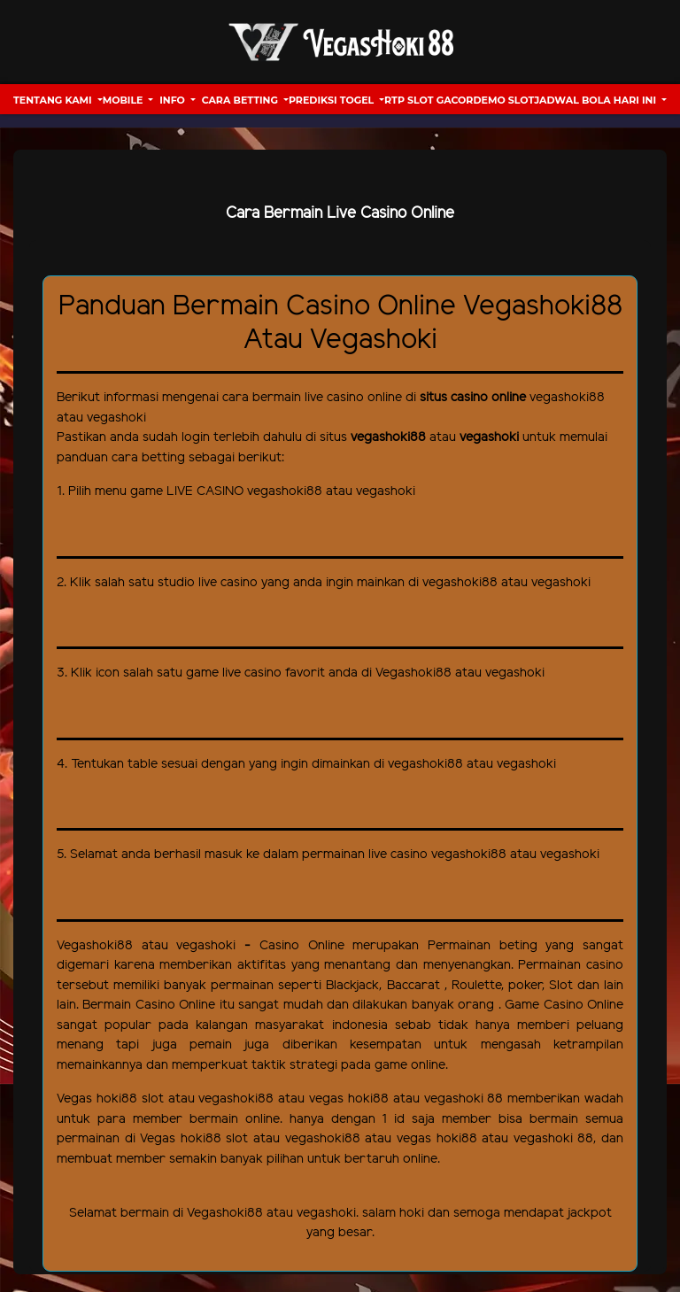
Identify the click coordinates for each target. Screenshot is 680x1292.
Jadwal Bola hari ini (596, 100)
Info (173, 100)
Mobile (124, 100)
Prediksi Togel (332, 100)
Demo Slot (503, 100)
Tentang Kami (54, 100)
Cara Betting (241, 100)
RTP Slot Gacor (428, 100)
